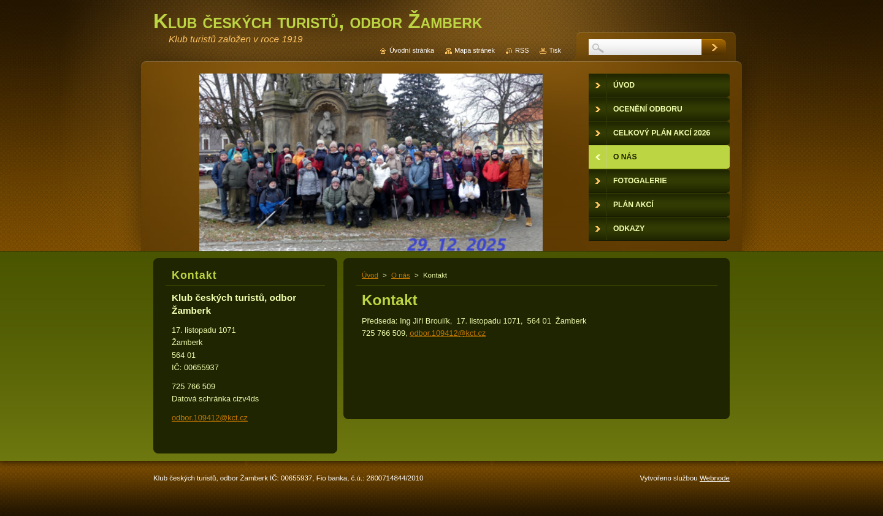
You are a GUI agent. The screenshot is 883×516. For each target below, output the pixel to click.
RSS (522, 50)
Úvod (370, 275)
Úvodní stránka (411, 50)
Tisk (555, 50)
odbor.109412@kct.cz (448, 333)
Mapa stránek (474, 50)
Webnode (715, 478)
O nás (400, 275)
